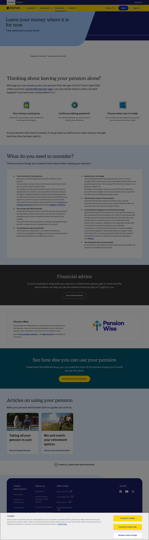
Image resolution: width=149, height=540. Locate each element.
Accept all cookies (127, 518)
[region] (74, 526)
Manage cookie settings (127, 535)
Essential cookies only (128, 527)
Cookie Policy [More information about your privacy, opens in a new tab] (62, 524)
